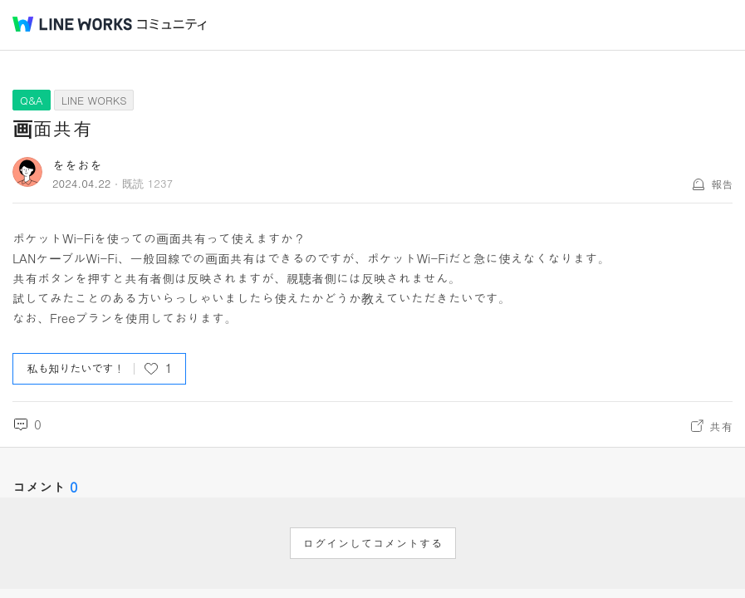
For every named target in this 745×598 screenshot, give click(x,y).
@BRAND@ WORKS (72, 24)
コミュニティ (172, 24)
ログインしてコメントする (373, 543)
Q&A (31, 100)
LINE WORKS (94, 100)
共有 (721, 426)
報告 (722, 184)
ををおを (77, 165)
